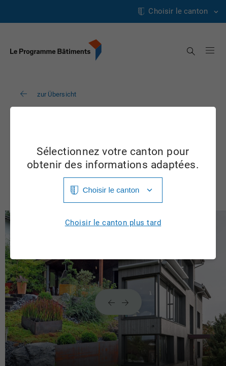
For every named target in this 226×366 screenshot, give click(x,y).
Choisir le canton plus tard (113, 223)
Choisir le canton (111, 190)
